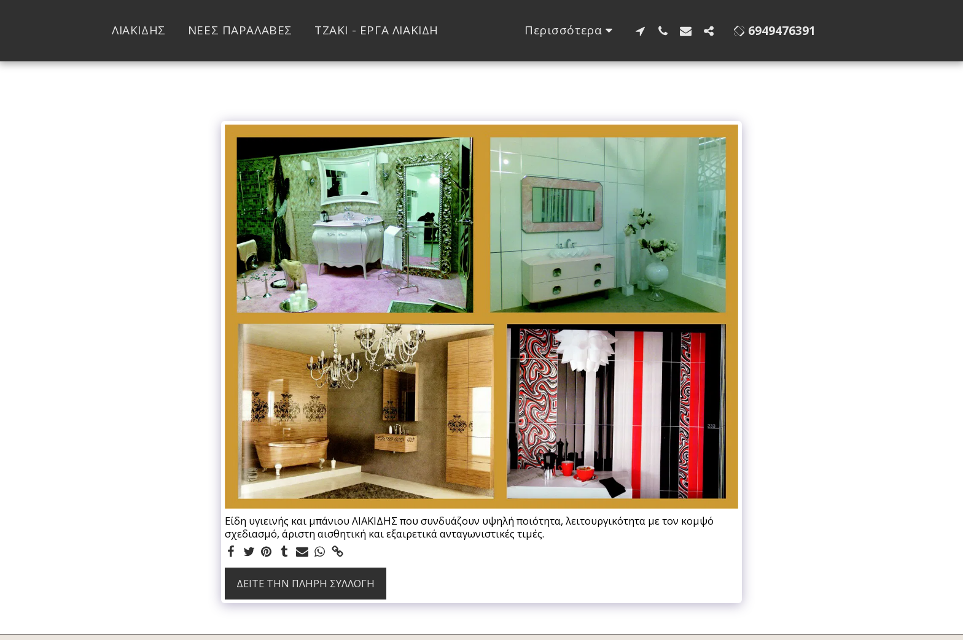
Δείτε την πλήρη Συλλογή (305, 583)
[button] (687, 31)
